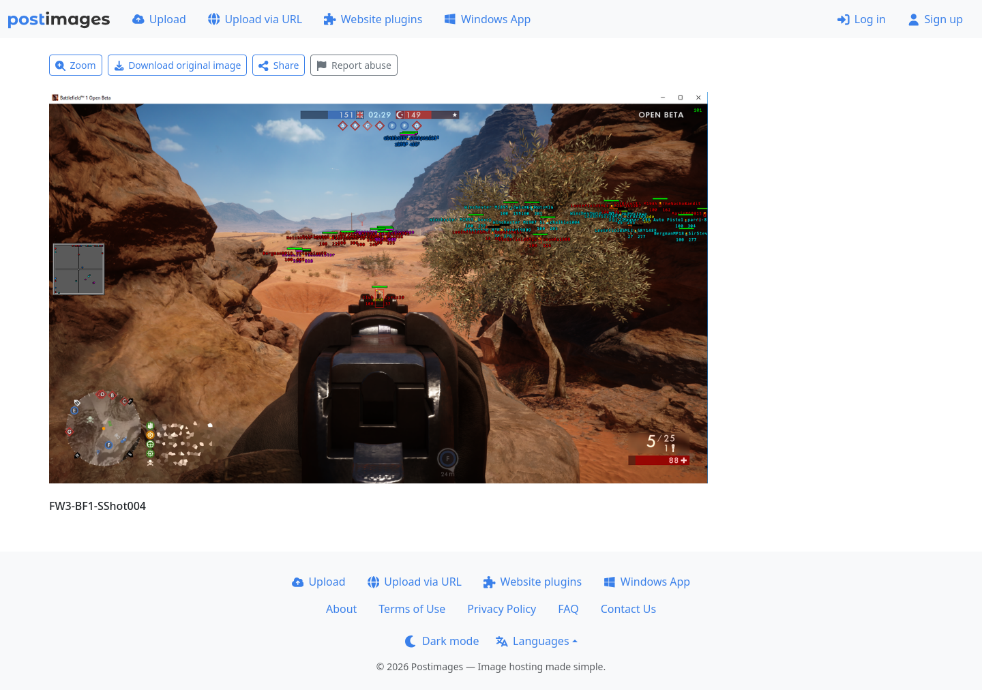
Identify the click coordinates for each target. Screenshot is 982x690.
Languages (532, 640)
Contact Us (628, 608)
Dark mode (442, 640)
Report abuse (353, 65)
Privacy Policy (501, 608)
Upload (159, 19)
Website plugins (373, 19)
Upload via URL (255, 19)
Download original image (177, 65)
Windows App (487, 19)
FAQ (568, 608)
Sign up (935, 19)
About (341, 608)
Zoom (75, 65)
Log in (861, 19)
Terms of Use (411, 608)
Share (278, 65)
